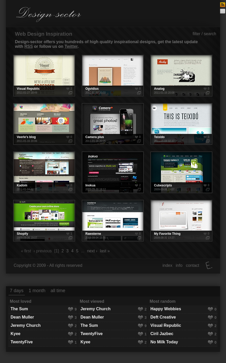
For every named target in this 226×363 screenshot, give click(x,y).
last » (105, 251)
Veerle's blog (44, 124)
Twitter (70, 46)
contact (192, 265)
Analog (181, 75)
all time (58, 290)
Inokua (112, 172)
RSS (28, 46)
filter (196, 34)
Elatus (209, 265)
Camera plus (112, 124)
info (179, 265)
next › (92, 251)
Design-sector (48, 14)
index (167, 265)
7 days (16, 290)
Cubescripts (181, 172)
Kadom (44, 172)
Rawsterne (112, 220)
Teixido (181, 124)
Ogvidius (112, 75)
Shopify (44, 220)
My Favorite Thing (181, 220)
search (210, 34)
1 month (37, 290)
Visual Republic (44, 75)
